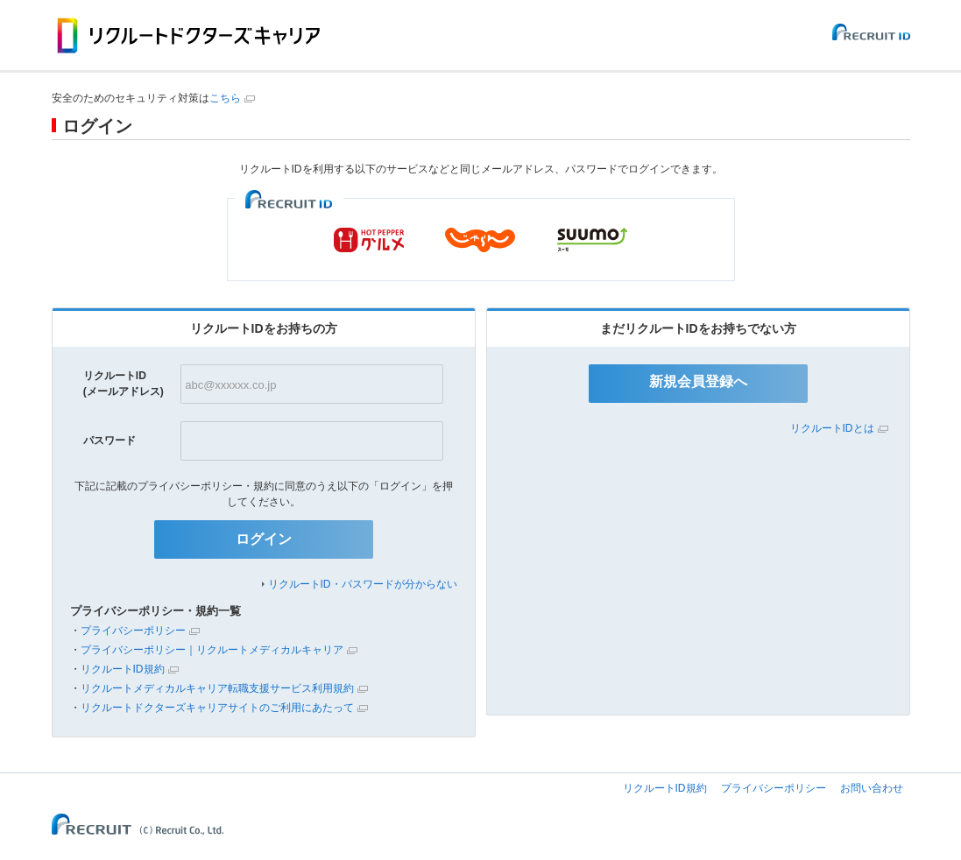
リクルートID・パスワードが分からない (362, 584)
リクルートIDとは (832, 428)
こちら (225, 98)
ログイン (264, 539)
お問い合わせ (871, 788)
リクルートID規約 (123, 669)
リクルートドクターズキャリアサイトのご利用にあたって (217, 707)
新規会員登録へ (698, 381)
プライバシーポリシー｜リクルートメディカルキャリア (212, 650)
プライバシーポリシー (133, 630)
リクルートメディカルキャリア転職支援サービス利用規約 (217, 688)
